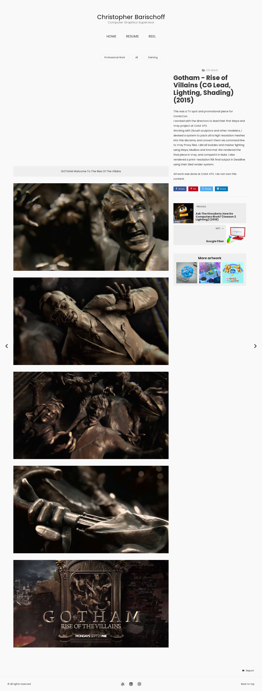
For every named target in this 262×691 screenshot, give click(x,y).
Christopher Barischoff (131, 17)
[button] (247, 670)
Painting (153, 57)
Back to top (247, 684)
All (136, 57)
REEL (152, 36)
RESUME (132, 36)
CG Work (210, 70)
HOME (111, 36)
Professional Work (114, 57)
